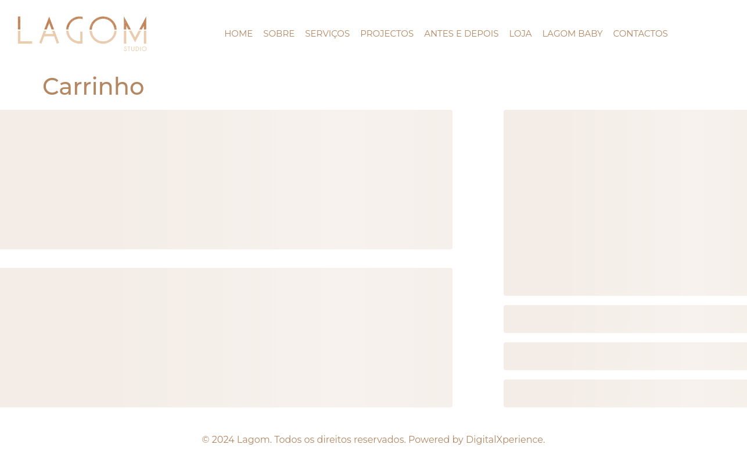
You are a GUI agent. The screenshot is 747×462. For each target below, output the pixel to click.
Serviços (327, 33)
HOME (238, 33)
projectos (387, 33)
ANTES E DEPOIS (461, 33)
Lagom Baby (572, 33)
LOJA (520, 33)
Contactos (640, 33)
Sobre (279, 33)
